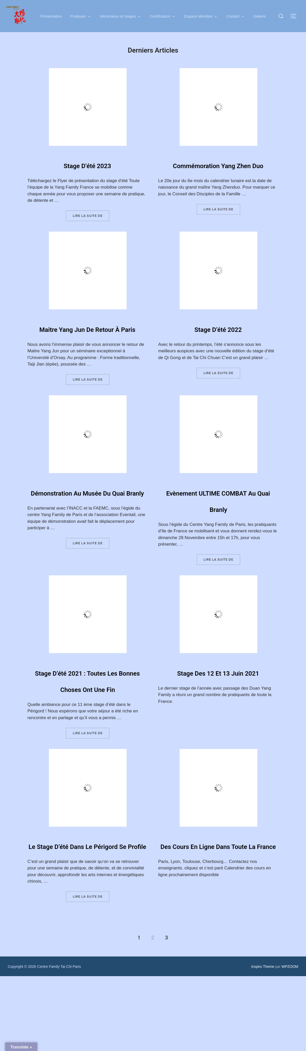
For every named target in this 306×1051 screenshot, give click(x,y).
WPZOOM (289, 1041)
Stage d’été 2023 (87, 164)
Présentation (51, 16)
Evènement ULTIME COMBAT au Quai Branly (218, 534)
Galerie (260, 16)
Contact (236, 16)
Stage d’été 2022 (218, 337)
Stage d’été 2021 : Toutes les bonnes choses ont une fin (88, 730)
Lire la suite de (91, 215)
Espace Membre (201, 16)
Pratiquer (81, 16)
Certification (163, 16)
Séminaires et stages (121, 16)
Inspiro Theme (262, 1041)
